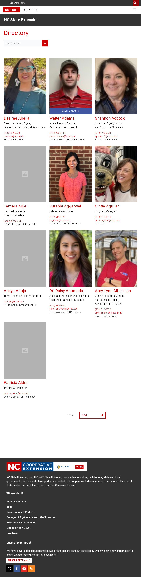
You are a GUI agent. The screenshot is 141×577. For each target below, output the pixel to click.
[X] (9, 568)
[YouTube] (24, 568)
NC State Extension (21, 19)
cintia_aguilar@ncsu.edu (107, 220)
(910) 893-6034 (103, 133)
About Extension (16, 501)
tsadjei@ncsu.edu (13, 221)
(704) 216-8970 (103, 309)
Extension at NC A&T (18, 527)
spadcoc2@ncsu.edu (106, 136)
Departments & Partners (20, 512)
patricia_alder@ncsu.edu (16, 393)
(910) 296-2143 (57, 133)
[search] (136, 3)
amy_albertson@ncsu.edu (108, 312)
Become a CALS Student (21, 522)
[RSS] (31, 568)
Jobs (9, 506)
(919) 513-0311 (103, 217)
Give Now (12, 533)
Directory (16, 32)
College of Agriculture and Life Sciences (30, 517)
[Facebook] (17, 568)
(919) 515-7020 (57, 305)
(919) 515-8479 (57, 217)
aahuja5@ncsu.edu (14, 301)
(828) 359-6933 (12, 133)
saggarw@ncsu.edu (59, 220)
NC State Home (18, 3)
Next (92, 415)
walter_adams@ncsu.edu (62, 136)
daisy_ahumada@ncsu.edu (63, 308)
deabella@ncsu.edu (14, 136)
